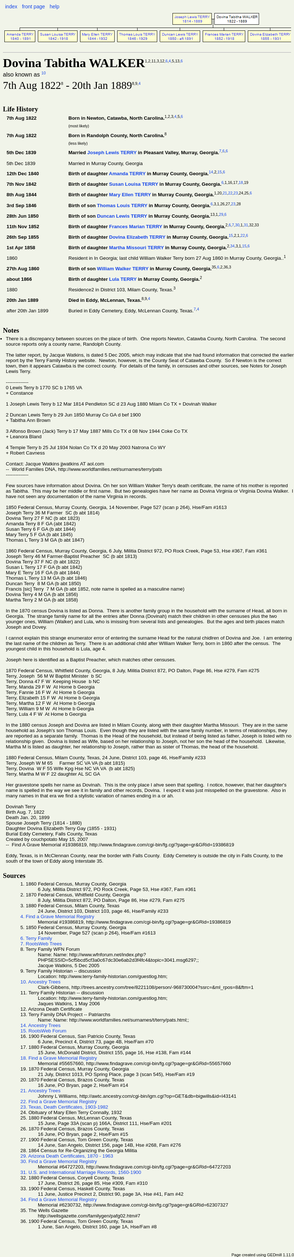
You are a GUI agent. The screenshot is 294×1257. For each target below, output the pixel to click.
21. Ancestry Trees (40, 1090)
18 (241, 182)
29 (221, 214)
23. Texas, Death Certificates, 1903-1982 (64, 1107)
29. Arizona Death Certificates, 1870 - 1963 (66, 1156)
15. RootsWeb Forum (43, 1031)
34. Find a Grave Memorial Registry (58, 1199)
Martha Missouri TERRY (136, 247)
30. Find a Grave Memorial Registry (58, 1161)
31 (246, 225)
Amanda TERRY (127, 174)
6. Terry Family (36, 938)
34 (232, 246)
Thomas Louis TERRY (122, 205)
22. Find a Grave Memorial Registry (58, 1101)
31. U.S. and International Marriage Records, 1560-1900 (80, 1172)
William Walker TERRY (122, 269)
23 (236, 193)
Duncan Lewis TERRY (122, 216)
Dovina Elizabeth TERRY (137, 237)
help (54, 6)
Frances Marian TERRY (135, 226)
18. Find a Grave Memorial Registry (58, 1058)
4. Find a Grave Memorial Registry (57, 916)
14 (211, 172)
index (11, 6)
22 (230, 193)
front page (33, 6)
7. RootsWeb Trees (41, 943)
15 (220, 172)
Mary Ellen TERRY (130, 195)
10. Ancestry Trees (40, 982)
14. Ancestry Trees (40, 1025)
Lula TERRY (123, 279)
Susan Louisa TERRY (133, 184)
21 (225, 193)
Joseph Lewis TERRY (112, 153)
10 (43, 73)
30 (237, 225)
